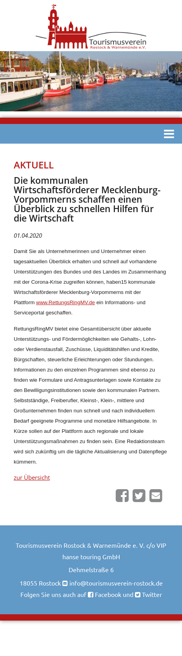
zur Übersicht (32, 477)
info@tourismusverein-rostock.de (116, 583)
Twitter (151, 594)
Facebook (107, 594)
